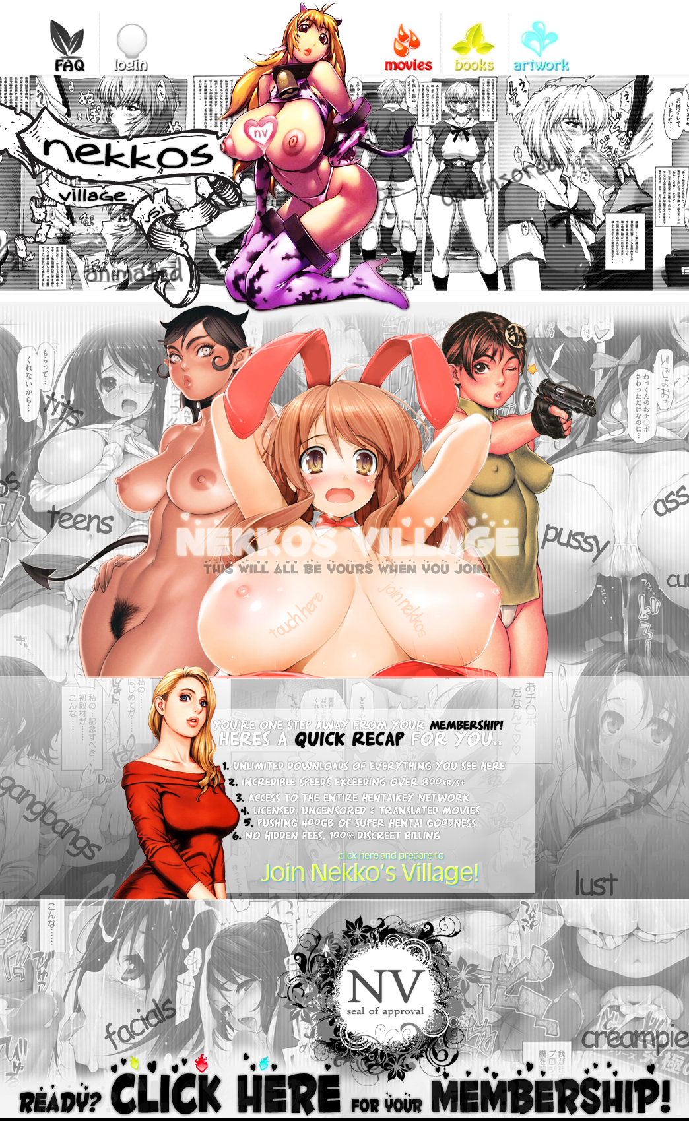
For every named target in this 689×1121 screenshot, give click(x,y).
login (133, 36)
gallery (541, 36)
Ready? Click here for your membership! (345, 1084)
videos (406, 36)
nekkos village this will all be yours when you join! (313, 489)
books (474, 36)
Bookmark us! (275, 130)
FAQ (65, 36)
